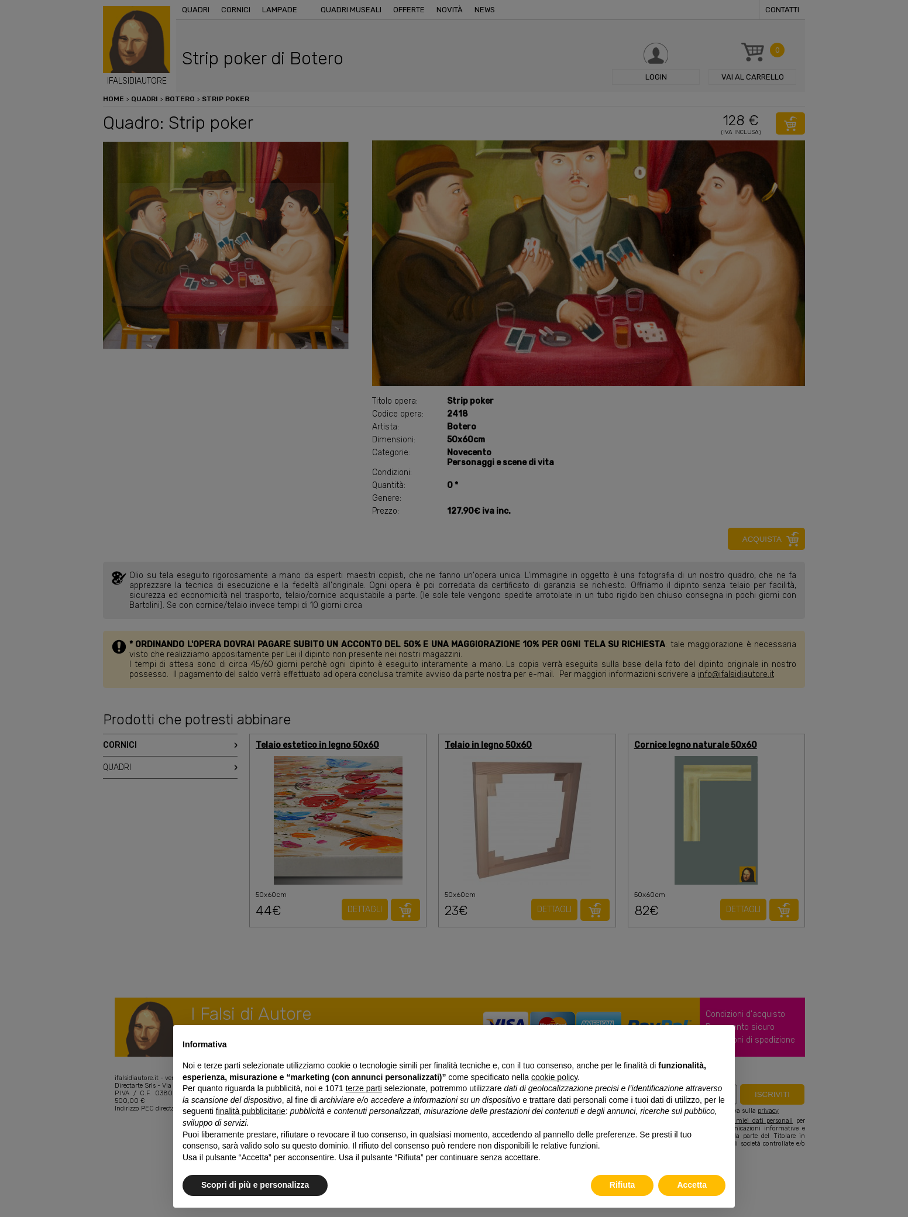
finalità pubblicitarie (251, 1111)
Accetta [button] (692, 1185)
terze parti (364, 1088)
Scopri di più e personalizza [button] (255, 1185)
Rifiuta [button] (622, 1185)
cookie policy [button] (554, 1077)
